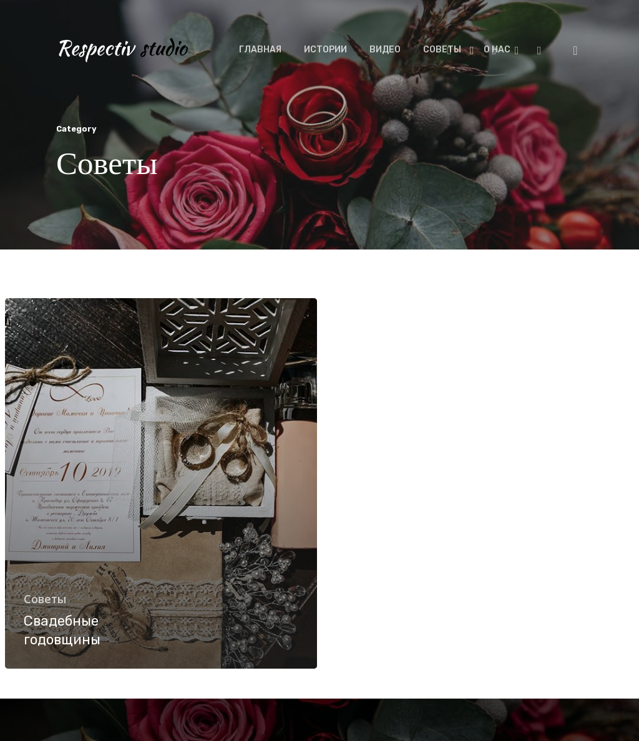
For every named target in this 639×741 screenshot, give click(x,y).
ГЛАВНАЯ (260, 50)
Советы (45, 599)
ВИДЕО (385, 50)
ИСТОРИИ (325, 50)
